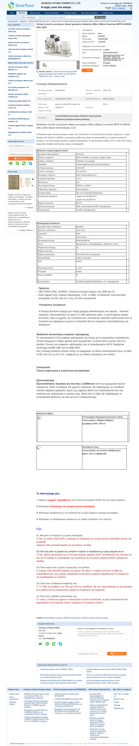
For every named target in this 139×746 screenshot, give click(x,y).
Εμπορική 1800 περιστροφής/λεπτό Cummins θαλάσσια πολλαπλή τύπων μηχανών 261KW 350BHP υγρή (99, 698)
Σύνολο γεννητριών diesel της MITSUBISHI (69, 689)
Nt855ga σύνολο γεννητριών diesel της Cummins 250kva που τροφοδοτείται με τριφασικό (36, 696)
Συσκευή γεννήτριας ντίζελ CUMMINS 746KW (56, 669)
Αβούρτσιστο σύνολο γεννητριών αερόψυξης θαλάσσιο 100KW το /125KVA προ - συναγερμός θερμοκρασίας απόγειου (99, 734)
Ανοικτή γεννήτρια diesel (17, 101)
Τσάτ (87, 70)
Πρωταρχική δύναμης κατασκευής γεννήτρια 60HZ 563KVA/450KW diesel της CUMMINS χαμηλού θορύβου (36, 704)
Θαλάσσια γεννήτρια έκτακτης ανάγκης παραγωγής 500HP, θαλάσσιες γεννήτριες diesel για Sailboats (97, 722)
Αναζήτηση (102, 17)
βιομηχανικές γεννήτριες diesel (20, 132)
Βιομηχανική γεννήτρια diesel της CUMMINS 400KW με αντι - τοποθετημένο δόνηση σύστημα (36, 712)
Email (130, 6)
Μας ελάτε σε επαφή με (89, 13)
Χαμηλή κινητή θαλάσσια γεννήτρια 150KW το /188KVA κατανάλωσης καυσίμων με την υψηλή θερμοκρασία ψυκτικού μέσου (98, 710)
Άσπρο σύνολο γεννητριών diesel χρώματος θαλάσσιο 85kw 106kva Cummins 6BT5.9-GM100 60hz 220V (58, 74)
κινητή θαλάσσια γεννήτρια (52, 618)
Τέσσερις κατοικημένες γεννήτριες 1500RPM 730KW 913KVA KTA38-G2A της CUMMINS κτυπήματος (36, 719)
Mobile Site (119, 708)
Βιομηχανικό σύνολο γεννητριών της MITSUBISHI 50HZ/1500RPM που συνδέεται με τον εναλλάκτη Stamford (68, 711)
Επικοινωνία (20, 159)
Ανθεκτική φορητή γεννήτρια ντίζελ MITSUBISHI (67, 695)
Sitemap (117, 705)
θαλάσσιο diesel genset (71, 618)
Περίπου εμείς (35, 13)
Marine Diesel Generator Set (39, 21)
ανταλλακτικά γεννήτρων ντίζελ (20, 112)
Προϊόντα (22, 13)
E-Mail (116, 702)
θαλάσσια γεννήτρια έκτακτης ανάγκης (94, 618)
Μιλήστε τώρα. (120, 6)
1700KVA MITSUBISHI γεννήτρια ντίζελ (68, 699)
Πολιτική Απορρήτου (17, 744)
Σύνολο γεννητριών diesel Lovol (20, 81)
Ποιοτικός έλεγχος (70, 13)
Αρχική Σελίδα (13, 21)
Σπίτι (12, 13)
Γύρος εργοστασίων (52, 13)
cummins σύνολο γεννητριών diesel (37, 689)
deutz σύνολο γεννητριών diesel (20, 49)
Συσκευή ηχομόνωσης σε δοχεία (20, 125)
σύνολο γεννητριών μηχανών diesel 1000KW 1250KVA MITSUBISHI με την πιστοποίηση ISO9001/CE (68, 704)
